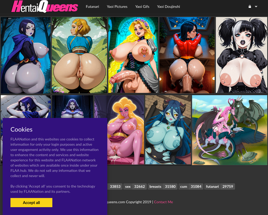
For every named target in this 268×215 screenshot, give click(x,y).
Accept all (31, 202)
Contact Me (163, 202)
